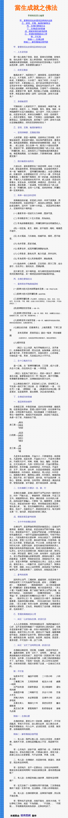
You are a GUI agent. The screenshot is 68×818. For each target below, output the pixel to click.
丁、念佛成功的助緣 (36, 28)
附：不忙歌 (36, 37)
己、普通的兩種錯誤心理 (36, 34)
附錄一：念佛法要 (36, 39)
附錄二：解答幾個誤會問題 (36, 42)
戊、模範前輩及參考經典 (36, 31)
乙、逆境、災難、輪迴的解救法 (36, 23)
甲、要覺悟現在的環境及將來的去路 (36, 20)
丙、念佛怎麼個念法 (36, 26)
